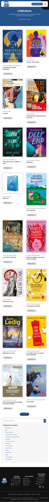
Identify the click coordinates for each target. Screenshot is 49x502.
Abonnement (9, 428)
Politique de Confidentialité (24, 494)
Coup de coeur (5, 65)
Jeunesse (8, 439)
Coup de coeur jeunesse (11, 434)
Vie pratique (8, 459)
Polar (7, 454)
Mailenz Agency (35, 498)
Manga (7, 450)
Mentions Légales (13, 494)
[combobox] (23, 421)
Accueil (19, 19)
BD (6, 430)
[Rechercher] (45, 421)
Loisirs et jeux (9, 448)
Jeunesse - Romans (10, 441)
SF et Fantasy (9, 457)
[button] (45, 4)
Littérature (24, 19)
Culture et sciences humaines (13, 436)
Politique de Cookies (35, 494)
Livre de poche (14, 65)
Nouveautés (19, 65)
